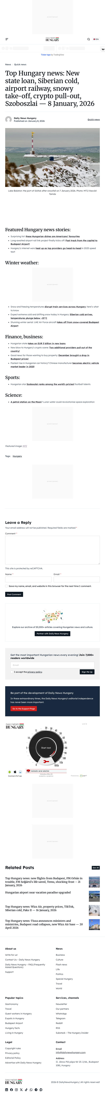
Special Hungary (64, 978)
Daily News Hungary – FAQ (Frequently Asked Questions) (25, 965)
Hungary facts (12, 1028)
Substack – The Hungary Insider (72, 1032)
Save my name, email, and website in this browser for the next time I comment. (50, 586)
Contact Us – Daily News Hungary (22, 959)
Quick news (94, 119)
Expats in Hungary (14, 1018)
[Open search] (88, 39)
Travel (59, 983)
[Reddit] (41, 1089)
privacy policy (34, 672)
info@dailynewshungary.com (71, 1052)
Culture (59, 959)
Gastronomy (11, 1004)
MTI (25, 446)
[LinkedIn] (6, 1089)
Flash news (61, 964)
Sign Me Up (87, 672)
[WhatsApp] (31, 1089)
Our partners (62, 1008)
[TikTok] (26, 1089)
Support (9, 972)
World (59, 988)
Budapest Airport (14, 1023)
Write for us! (11, 954)
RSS (58, 1028)
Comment (11, 533)
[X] (21, 1089)
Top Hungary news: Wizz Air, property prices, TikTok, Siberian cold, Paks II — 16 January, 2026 (39, 908)
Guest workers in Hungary (18, 1013)
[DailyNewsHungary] (52, 39)
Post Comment (14, 594)
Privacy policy (12, 1053)
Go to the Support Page (24, 708)
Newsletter (61, 1004)
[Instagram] (16, 1089)
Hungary (17, 456)
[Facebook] (11, 1089)
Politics (59, 974)
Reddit (59, 1023)
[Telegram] (36, 1089)
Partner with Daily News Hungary (52, 633)
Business (60, 954)
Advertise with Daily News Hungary (23, 1062)
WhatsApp (61, 1013)
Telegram (60, 1018)
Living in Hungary (14, 1032)
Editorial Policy (13, 1057)
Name (9, 574)
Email (57, 574)
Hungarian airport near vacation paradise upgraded (38, 892)
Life (58, 969)
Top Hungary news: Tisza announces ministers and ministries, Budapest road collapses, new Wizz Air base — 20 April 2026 (44, 924)
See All (96, 868)
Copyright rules (13, 1048)
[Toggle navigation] (6, 39)
